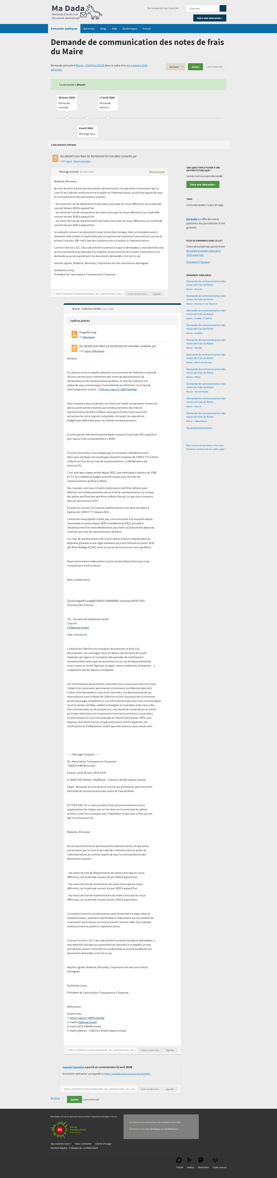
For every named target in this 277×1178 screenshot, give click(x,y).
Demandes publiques (64, 28)
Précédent (192, 262)
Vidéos (190, 1163)
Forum (147, 28)
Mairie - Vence (193, 406)
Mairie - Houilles (194, 333)
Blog (103, 28)
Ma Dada (77, 12)
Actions (174, 67)
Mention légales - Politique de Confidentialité (74, 1147)
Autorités (89, 28)
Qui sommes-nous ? (61, 1143)
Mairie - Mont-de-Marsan (199, 362)
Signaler (157, 293)
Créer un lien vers (137, 293)
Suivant (205, 262)
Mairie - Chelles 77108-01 (199, 318)
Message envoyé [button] (69, 171)
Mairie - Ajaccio (194, 289)
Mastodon (203, 1163)
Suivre (195, 67)
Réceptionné (157, 171)
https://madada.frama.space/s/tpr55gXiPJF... (127, 1073)
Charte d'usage (103, 1143)
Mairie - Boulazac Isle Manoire (201, 303)
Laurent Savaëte (73, 1067)
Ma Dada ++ (193, 219)
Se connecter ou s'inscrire (163, 8)
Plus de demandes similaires (199, 427)
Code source (219, 1163)
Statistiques (130, 28)
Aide (114, 28)
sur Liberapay (153, 1128)
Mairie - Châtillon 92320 (90, 65)
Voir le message (81, 161)
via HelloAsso (171, 1128)
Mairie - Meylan (194, 347)
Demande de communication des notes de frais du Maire (206, 282)
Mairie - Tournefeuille (197, 391)
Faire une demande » (210, 18)
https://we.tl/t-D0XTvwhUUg (119, 389)
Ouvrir (69, 161)
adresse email (79, 627)
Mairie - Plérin (193, 377)
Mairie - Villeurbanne (196, 421)
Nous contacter (83, 1143)
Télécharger (88, 337)
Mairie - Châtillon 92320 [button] (86, 308)
